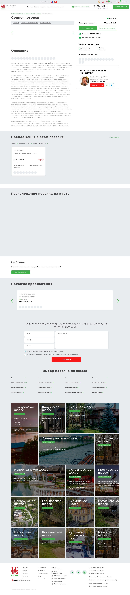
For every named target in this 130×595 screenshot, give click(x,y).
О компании (42, 567)
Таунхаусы (17, 424)
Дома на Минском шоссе (106, 544)
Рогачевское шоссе (52, 534)
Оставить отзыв (20, 272)
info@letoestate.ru (96, 573)
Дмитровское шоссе (24, 409)
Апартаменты (18, 427)
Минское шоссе (104, 534)
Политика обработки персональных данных (23, 590)
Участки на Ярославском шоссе (109, 483)
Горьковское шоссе (52, 503)
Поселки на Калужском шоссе (50, 421)
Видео (40, 576)
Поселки (43, 7)
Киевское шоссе (81, 407)
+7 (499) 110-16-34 (100, 6)
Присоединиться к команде (55, 7)
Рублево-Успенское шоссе (77, 535)
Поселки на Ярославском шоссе (109, 486)
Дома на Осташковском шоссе (79, 481)
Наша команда (43, 573)
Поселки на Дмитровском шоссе (23, 430)
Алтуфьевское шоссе (109, 440)
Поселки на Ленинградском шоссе (54, 449)
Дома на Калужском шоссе (51, 418)
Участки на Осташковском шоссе (78, 484)
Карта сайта (42, 579)
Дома (100, 450)
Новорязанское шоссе (31, 469)
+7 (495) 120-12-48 (100, 5)
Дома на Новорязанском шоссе (25, 478)
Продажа (29, 7)
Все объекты (115, 137)
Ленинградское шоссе (88, 23)
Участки (17, 422)
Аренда (36, 7)
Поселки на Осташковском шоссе (78, 488)
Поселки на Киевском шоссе (78, 418)
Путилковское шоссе (109, 503)
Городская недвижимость (81, 6)
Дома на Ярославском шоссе (108, 481)
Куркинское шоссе (78, 503)
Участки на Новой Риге (22, 515)
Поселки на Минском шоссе (107, 546)
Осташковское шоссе (80, 471)
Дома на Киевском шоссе (77, 415)
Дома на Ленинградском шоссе (53, 447)
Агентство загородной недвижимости (23, 13)
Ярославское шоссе (108, 471)
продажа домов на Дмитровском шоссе (21, 419)
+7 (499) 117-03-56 (98, 81)
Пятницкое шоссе (22, 534)
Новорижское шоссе (24, 503)
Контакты (41, 570)
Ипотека (25, 576)
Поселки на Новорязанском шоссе (26, 480)
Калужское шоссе (50, 409)
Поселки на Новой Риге (22, 517)
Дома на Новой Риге (21, 512)
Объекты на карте (60, 576)
